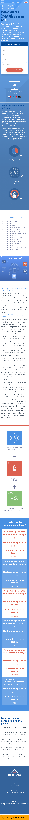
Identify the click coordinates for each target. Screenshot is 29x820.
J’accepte (25, 819)
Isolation (10, 221)
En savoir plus (18, 819)
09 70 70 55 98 (15, 2)
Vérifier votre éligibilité (14, 70)
